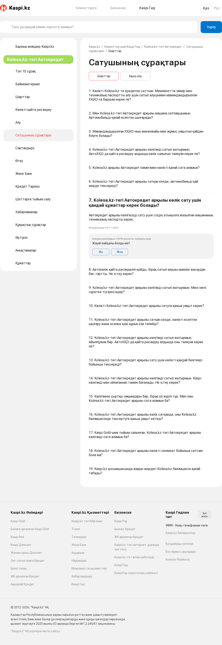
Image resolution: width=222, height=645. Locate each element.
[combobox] (102, 27)
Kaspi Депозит (21, 545)
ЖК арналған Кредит (25, 576)
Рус (217, 8)
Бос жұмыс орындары (181, 551)
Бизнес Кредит (125, 529)
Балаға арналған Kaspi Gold (30, 529)
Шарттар (103, 76)
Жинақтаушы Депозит (26, 552)
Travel (76, 529)
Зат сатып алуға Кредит (28, 560)
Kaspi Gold (18, 521)
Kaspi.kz (94, 46)
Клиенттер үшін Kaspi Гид (122, 46)
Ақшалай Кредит (22, 584)
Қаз (206, 8)
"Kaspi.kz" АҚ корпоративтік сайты (35, 631)
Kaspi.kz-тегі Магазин (87, 521)
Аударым (78, 552)
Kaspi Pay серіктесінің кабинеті (136, 573)
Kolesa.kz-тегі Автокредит (163, 46)
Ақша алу (135, 76)
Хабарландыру (82, 576)
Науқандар (79, 560)
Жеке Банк (79, 545)
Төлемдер (79, 537)
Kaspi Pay (120, 521)
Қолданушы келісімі (179, 543)
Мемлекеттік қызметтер (89, 568)
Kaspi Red (17, 537)
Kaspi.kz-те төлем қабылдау (134, 557)
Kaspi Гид (78, 584)
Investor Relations (178, 559)
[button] (151, 228)
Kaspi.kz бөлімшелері (180, 533)
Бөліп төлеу (19, 568)
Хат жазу (205, 515)
